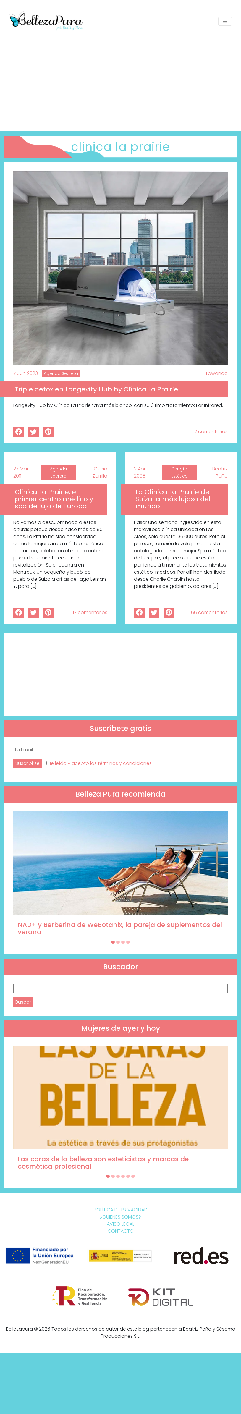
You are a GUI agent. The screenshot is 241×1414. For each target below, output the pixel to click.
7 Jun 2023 (25, 373)
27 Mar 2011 (20, 472)
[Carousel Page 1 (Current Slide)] (113, 942)
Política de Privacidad (121, 1209)
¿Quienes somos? (120, 1217)
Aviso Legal (120, 1224)
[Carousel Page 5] (128, 1176)
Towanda (216, 373)
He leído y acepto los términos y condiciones (100, 763)
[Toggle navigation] (225, 21)
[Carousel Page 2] (118, 942)
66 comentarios (209, 612)
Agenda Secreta (61, 373)
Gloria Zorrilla (100, 472)
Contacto (121, 1231)
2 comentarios (211, 431)
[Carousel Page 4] (128, 942)
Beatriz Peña (220, 472)
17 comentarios (90, 612)
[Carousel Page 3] (123, 942)
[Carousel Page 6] (133, 1176)
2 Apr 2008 (139, 472)
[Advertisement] (120, 78)
